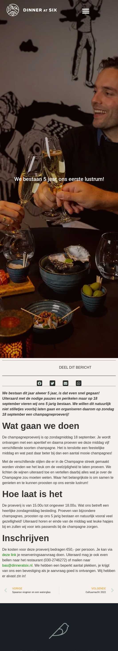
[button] (86, 11)
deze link (9, 555)
